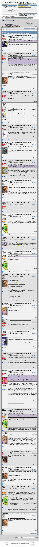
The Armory (7, 23)
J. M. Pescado (4, 215)
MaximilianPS (5, 71)
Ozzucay (4, 237)
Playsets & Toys (9, 24)
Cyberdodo (4, 125)
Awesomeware (7, 21)
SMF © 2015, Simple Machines (24, 543)
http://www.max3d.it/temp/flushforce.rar (16, 284)
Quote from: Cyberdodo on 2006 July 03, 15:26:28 (16, 164)
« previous (35, 25)
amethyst (25, 15)
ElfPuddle (4, 103)
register (15, 6)
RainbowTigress (5, 53)
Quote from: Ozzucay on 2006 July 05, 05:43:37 (16, 255)
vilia (3, 35)
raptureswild (5, 451)
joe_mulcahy (5, 303)
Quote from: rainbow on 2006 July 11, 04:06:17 (16, 374)
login (11, 6)
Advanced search (10, 16)
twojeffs (4, 160)
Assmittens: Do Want (11, 406)
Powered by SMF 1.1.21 (14, 543)
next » (36, 26)
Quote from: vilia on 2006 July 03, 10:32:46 (15, 57)
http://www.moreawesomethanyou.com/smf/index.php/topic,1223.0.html (23, 340)
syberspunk (4, 370)
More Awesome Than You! (9, 20)
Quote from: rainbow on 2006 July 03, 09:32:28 (16, 39)
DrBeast (4, 331)
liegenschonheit (5, 142)
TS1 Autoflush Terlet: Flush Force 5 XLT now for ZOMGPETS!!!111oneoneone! (12, 26)
